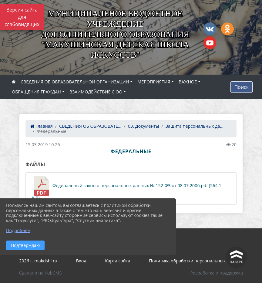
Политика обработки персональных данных (196, 261)
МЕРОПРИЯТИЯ (153, 82)
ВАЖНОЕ (188, 82)
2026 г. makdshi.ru (38, 261)
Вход (81, 261)
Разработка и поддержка (216, 273)
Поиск (241, 87)
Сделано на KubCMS (40, 273)
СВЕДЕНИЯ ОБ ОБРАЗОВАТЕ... (90, 126)
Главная (41, 126)
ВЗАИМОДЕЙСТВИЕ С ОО (96, 92)
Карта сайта (117, 261)
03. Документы (143, 126)
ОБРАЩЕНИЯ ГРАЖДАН (36, 92)
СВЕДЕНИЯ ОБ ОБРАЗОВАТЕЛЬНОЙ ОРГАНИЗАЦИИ (75, 82)
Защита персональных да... (194, 126)
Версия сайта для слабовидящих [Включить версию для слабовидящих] (22, 17)
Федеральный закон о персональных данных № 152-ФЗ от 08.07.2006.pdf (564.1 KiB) (126, 188)
